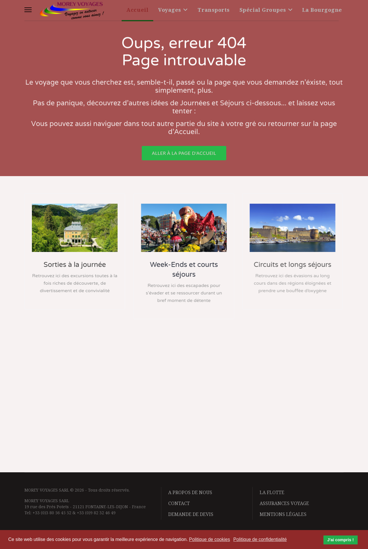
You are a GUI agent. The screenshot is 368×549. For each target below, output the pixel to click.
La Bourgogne (322, 9)
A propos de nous (190, 492)
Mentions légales (283, 514)
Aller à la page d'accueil (184, 154)
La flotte (272, 492)
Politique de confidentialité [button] (260, 539)
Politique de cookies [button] (209, 539)
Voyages (169, 9)
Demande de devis (190, 514)
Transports (213, 9)
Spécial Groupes (262, 9)
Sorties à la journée (74, 265)
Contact (179, 503)
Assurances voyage (284, 503)
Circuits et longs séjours (291, 265)
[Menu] (28, 10)
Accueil (137, 9)
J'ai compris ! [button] (340, 540)
